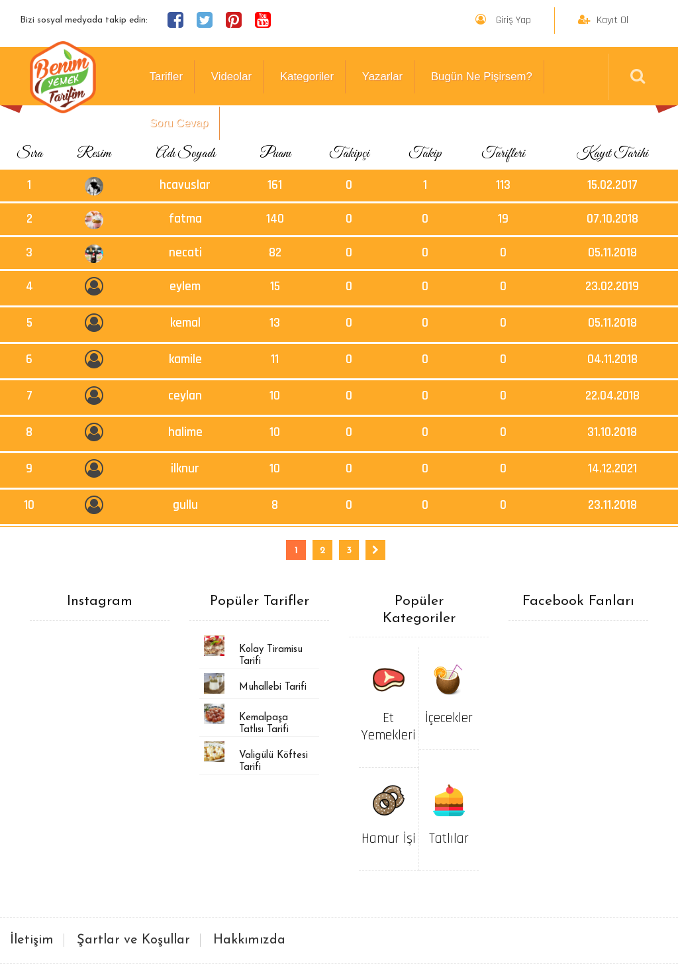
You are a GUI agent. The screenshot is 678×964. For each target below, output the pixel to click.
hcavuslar (185, 185)
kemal (185, 323)
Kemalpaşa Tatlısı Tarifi (264, 724)
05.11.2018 (612, 252)
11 (275, 359)
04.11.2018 (612, 359)
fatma (185, 219)
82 (275, 252)
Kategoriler (307, 76)
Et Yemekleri (388, 726)
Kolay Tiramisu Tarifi (271, 656)
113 (503, 185)
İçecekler (449, 718)
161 (274, 185)
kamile (185, 359)
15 (275, 286)
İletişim (32, 940)
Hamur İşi (389, 838)
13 (274, 323)
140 (275, 219)
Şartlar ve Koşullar (133, 940)
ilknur (185, 468)
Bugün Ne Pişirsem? (481, 76)
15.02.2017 (612, 185)
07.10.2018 (612, 219)
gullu (185, 505)
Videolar (231, 76)
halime (185, 432)
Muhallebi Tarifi (273, 687)
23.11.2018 (612, 505)
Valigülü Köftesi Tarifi (273, 762)
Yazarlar (382, 76)
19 (503, 219)
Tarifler (166, 76)
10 (274, 396)
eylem (185, 286)
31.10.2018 (612, 432)
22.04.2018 (612, 396)
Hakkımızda (249, 940)
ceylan (185, 396)
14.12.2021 (612, 468)
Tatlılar (449, 838)
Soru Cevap (179, 123)
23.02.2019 (612, 286)
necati (185, 252)
